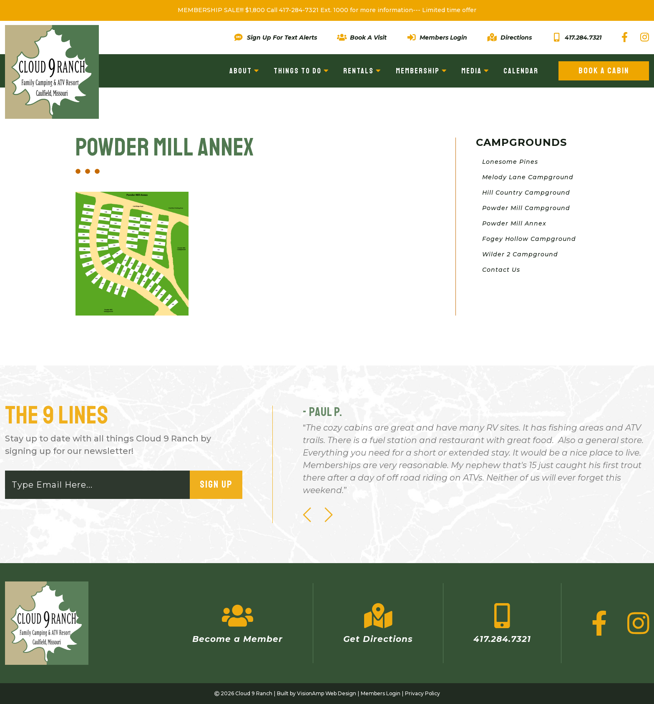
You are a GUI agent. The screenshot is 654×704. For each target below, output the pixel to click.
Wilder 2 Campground (520, 254)
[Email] (98, 485)
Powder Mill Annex (514, 223)
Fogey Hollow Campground (529, 239)
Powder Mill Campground (526, 208)
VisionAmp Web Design (326, 693)
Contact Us (501, 269)
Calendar (520, 70)
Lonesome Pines (510, 161)
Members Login (381, 693)
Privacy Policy (423, 693)
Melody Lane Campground (528, 177)
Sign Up (216, 485)
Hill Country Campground (526, 192)
